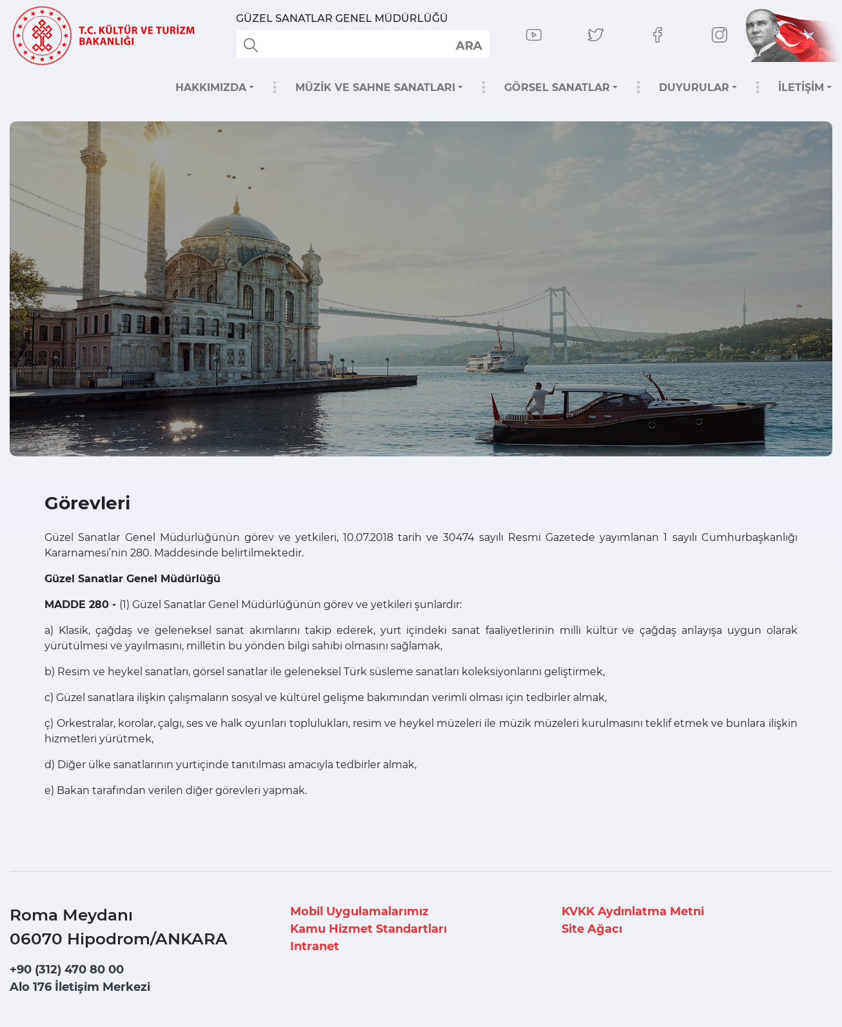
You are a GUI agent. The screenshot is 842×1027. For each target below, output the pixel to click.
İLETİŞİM (801, 87)
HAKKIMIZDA (210, 87)
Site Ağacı (592, 929)
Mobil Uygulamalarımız (359, 911)
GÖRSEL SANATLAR (557, 87)
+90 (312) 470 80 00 (67, 969)
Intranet (314, 946)
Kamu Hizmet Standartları (368, 929)
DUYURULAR (694, 87)
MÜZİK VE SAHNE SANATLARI (375, 87)
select (468, 45)
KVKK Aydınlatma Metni (633, 911)
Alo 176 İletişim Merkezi (80, 987)
